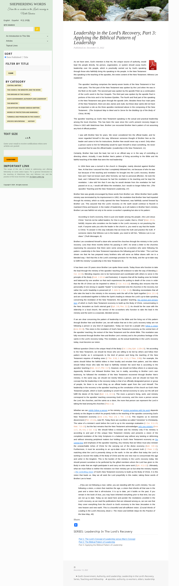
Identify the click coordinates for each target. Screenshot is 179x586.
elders (141, 579)
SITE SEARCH (9, 25)
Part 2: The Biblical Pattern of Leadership (97, 542)
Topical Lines (12, 46)
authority (121, 579)
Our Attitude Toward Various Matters (23, 108)
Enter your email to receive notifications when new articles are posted (25, 144)
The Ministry (12, 103)
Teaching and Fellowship (91, 579)
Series (76, 579)
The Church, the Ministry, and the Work (24, 90)
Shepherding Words (28, 4)
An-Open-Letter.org (37, 177)
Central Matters (14, 85)
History (31, 121)
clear (10, 73)
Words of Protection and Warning (22, 112)
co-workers (131, 579)
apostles (112, 579)
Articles (9, 41)
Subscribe (10, 159)
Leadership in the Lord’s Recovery (137, 576)
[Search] (37, 29)
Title (25, 57)
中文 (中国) (25, 20)
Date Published (13, 57)
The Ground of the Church (18, 94)
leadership (150, 579)
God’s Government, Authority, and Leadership (26, 99)
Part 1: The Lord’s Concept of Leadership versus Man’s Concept (107, 539)
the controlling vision (84, 472)
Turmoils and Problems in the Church (23, 117)
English (7, 20)
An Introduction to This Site (18, 36)
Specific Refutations (16, 121)
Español (15, 20)
